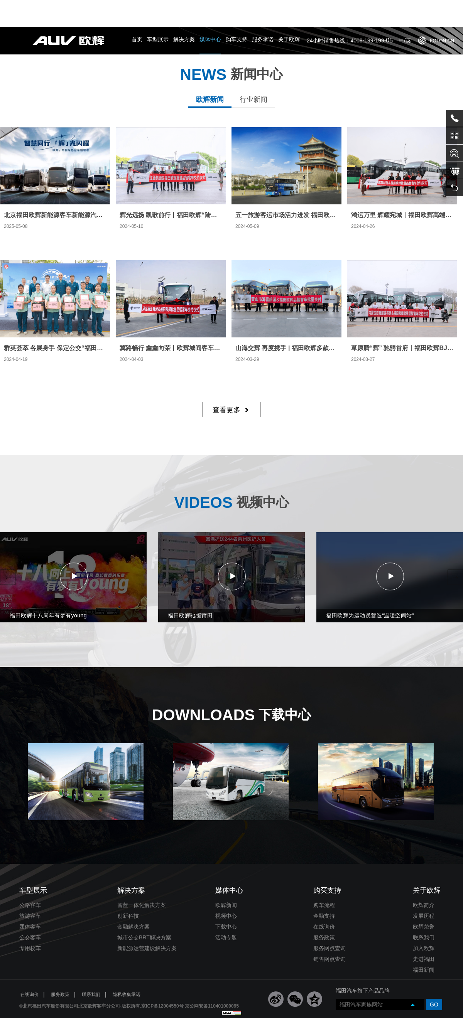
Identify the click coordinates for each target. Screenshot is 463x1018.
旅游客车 (30, 889)
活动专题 (226, 910)
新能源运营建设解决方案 (147, 921)
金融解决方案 (133, 900)
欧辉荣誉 (423, 900)
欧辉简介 (423, 878)
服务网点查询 (329, 921)
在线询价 (324, 900)
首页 (137, 12)
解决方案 (184, 12)
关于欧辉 (289, 12)
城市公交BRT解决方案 (144, 910)
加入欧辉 (423, 921)
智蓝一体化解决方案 (141, 878)
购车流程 (324, 878)
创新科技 (128, 889)
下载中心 (226, 900)
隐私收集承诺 (126, 967)
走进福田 (423, 932)
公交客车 (30, 910)
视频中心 (226, 889)
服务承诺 (263, 12)
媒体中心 (210, 12)
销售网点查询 (329, 932)
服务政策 (324, 910)
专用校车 (30, 921)
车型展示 (158, 12)
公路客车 (30, 878)
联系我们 (423, 910)
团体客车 (30, 900)
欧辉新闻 (226, 878)
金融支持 (324, 889)
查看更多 (226, 386)
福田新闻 (423, 943)
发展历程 (423, 889)
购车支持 (236, 12)
